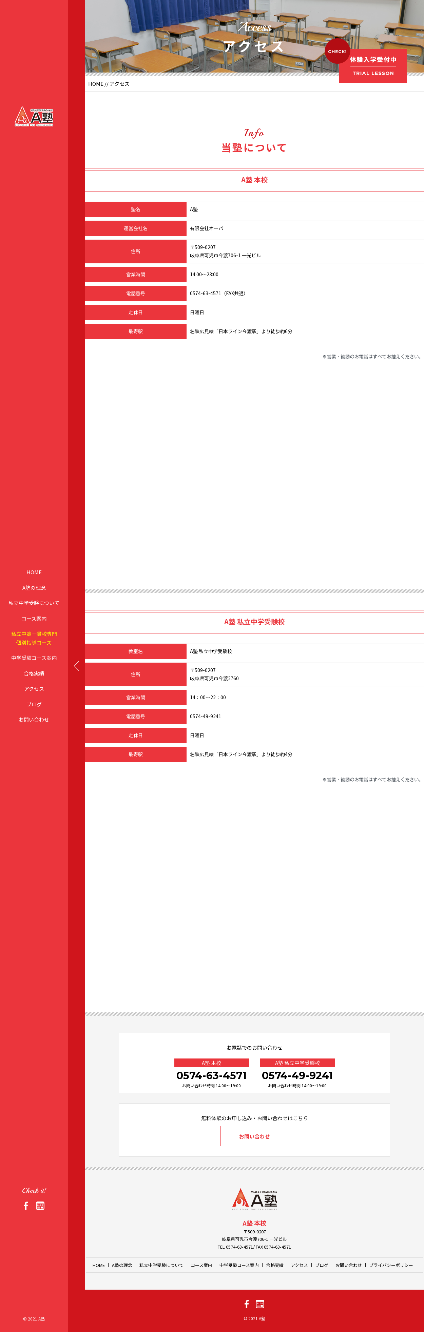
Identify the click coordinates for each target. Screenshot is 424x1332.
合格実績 (34, 673)
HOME (34, 572)
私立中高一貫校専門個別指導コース (34, 638)
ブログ (34, 703)
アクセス (34, 688)
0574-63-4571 (211, 1075)
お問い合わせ (34, 719)
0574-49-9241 (297, 1075)
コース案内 (33, 618)
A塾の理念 (34, 587)
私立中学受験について (33, 602)
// (106, 83)
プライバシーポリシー (391, 1265)
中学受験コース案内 (34, 657)
